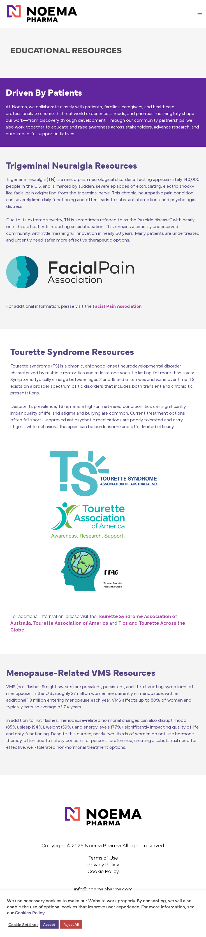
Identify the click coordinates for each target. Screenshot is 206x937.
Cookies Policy (29, 912)
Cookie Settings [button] (23, 924)
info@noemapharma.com (103, 889)
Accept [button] (49, 924)
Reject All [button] (71, 924)
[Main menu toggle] (200, 13)
